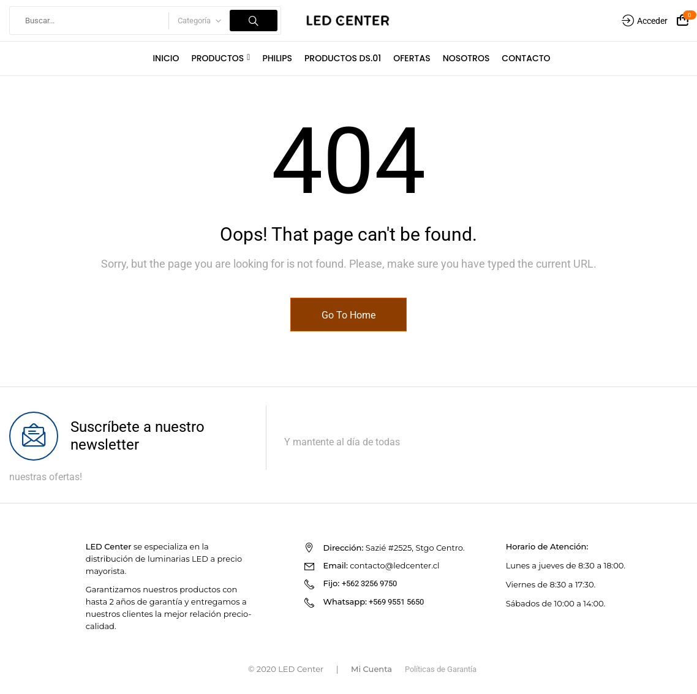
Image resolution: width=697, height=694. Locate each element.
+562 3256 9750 (369, 583)
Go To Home (348, 315)
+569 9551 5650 (396, 601)
